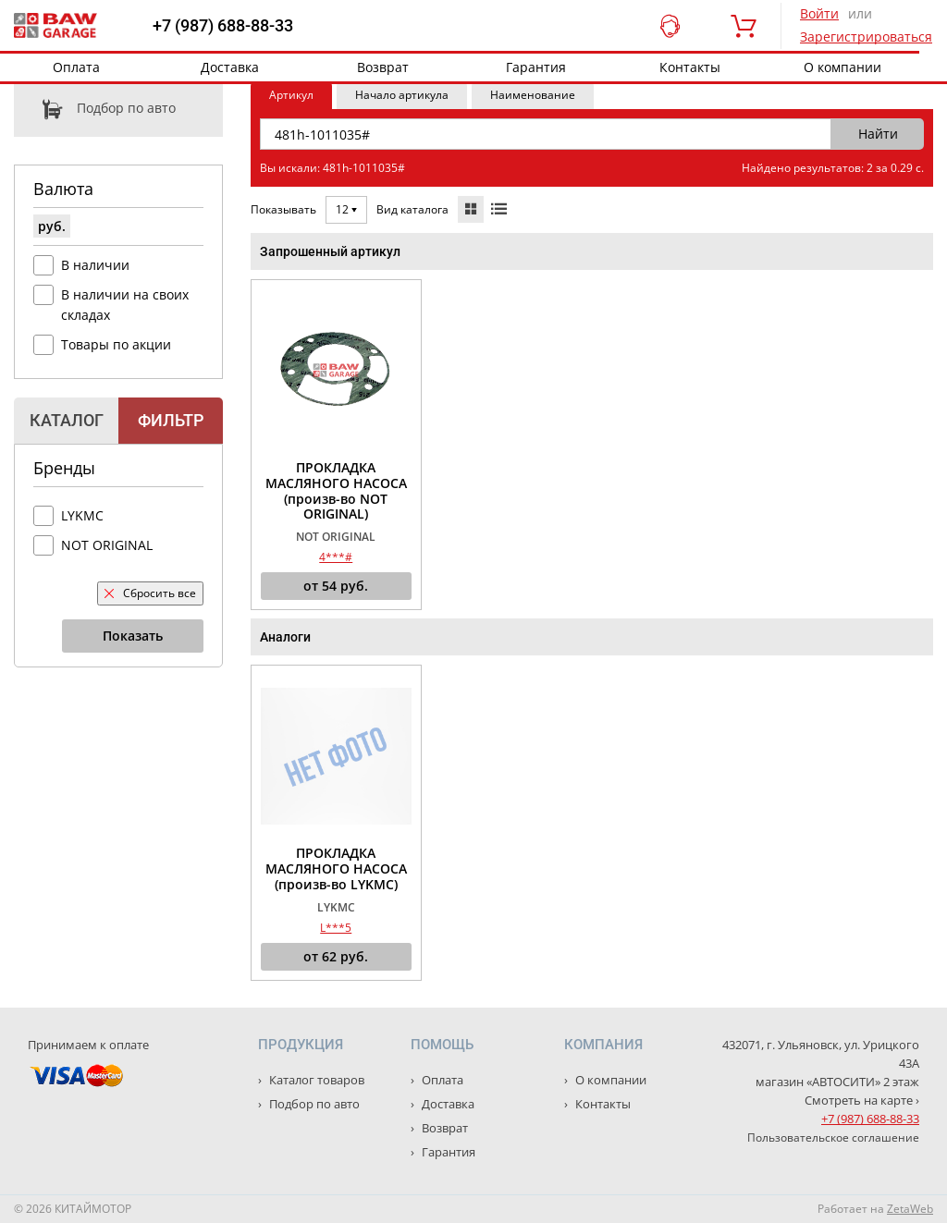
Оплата (76, 67)
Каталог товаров (315, 1079)
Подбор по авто (95, 109)
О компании (842, 67)
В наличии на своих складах (125, 305)
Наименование (532, 95)
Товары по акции (116, 344)
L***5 (335, 928)
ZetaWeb (910, 1209)
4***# (335, 557)
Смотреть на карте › (862, 1100)
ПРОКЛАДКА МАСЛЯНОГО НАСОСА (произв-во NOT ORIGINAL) (336, 491)
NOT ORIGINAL (107, 545)
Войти (819, 13)
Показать (133, 635)
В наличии (95, 265)
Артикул (291, 95)
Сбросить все (150, 593)
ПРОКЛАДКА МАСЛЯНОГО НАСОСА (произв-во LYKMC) (336, 869)
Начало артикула (402, 95)
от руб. (335, 586)
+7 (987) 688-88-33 (223, 26)
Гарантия (536, 67)
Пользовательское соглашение (833, 1137)
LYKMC (82, 515)
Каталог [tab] (67, 420)
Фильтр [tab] (170, 420)
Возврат (383, 67)
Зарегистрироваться (866, 36)
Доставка (230, 67)
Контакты (689, 67)
